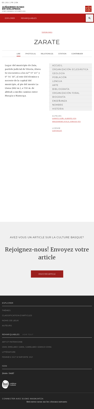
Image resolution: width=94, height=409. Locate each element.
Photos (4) (30, 53)
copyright (57, 131)
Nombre (57, 105)
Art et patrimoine (12, 342)
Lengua (57, 81)
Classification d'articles (17, 315)
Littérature (9, 352)
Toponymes (47, 32)
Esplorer (10, 18)
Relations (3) (47, 53)
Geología (58, 73)
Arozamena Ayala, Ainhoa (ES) (66, 121)
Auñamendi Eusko (13, 9)
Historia (58, 109)
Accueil (57, 65)
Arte (55, 85)
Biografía (58, 97)
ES (3, 2)
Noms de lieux (10, 320)
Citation (62, 53)
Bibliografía (60, 89)
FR (12, 2)
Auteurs (7, 325)
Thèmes (6, 310)
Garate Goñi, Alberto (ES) (64, 118)
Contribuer (77, 53)
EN (17, 2)
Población (59, 77)
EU (7, 2)
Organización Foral (66, 93)
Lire (18, 53)
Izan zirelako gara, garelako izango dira (26, 347)
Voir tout (27, 334)
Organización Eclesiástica (70, 69)
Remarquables (29, 18)
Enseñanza (59, 101)
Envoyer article (47, 274)
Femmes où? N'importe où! (17, 357)
